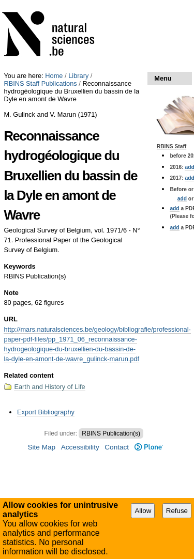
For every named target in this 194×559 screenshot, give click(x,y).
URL (10, 319)
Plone (149, 447)
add (182, 198)
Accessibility (80, 447)
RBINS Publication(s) (111, 433)
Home (54, 76)
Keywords (19, 266)
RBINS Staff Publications (40, 83)
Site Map (41, 447)
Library (78, 76)
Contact (117, 447)
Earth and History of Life (49, 387)
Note (11, 293)
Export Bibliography (45, 412)
